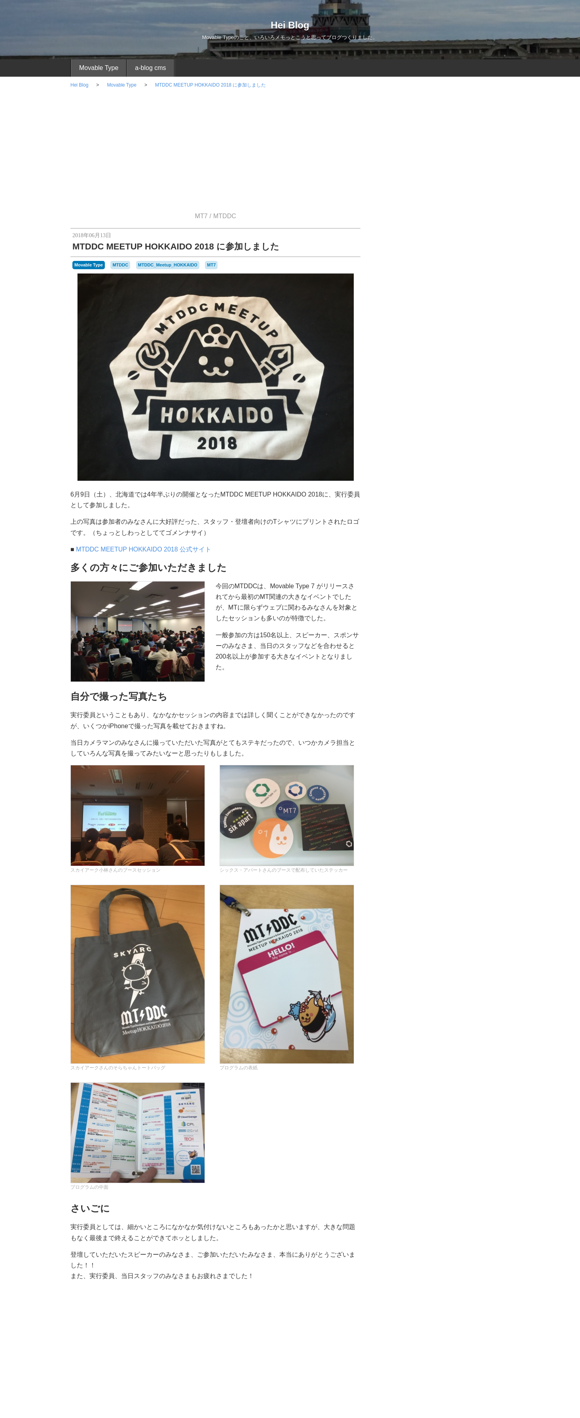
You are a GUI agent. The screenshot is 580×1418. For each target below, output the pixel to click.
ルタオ (437, 1105)
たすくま (443, 726)
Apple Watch (443, 747)
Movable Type (98, 67)
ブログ (496, 1087)
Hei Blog (290, 25)
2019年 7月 (443, 988)
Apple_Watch (463, 1022)
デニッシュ (445, 1087)
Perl (501, 1052)
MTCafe (494, 1042)
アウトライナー (417, 1069)
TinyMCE (390, 1060)
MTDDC (224, 216)
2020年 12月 (443, 922)
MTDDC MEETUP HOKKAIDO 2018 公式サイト (143, 549)
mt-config (403, 1043)
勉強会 (454, 1104)
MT (386, 1041)
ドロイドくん (473, 1087)
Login (412, 1263)
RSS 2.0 (388, 1263)
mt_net (488, 1052)
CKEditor (407, 1032)
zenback (431, 1060)
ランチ (421, 1105)
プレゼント (426, 1096)
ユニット (402, 1105)
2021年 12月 (443, 901)
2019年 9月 (443, 966)
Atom (489, 1023)
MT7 (201, 216)
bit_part (388, 1032)
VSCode (410, 1060)
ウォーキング (403, 1078)
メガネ (470, 1096)
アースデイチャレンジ (459, 1069)
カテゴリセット (435, 1078)
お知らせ (443, 861)
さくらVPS (443, 839)
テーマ (423, 1087)
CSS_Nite (446, 1032)
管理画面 (477, 1104)
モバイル (443, 804)
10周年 (387, 1023)
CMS (426, 1031)
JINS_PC (488, 1032)
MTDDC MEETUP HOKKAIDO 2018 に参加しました (210, 85)
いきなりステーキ (462, 1060)
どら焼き (389, 1069)
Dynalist (469, 1032)
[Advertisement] (290, 153)
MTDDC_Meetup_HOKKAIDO (167, 264)
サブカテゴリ (468, 1078)
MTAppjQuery (460, 1042)
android (435, 1023)
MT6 (419, 1043)
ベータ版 (450, 1096)
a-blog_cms (411, 1023)
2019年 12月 (443, 944)
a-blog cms (150, 67)
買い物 (446, 785)
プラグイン (446, 662)
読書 (496, 1105)
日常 (443, 769)
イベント (443, 704)
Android (446, 819)
